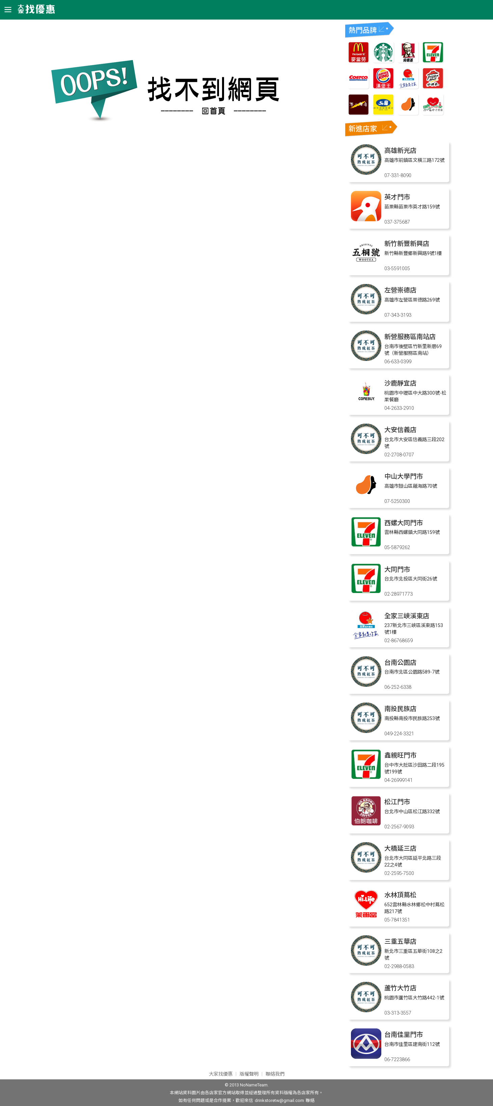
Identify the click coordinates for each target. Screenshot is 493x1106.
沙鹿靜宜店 (400, 383)
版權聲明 (249, 1074)
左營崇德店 (400, 290)
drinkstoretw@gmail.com (279, 1100)
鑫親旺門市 (400, 755)
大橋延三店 (400, 848)
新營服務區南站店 (410, 337)
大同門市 (397, 569)
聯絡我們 (275, 1074)
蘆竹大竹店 (400, 988)
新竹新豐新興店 (406, 244)
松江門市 (397, 802)
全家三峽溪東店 (406, 616)
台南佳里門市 (403, 1035)
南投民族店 (400, 709)
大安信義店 (400, 430)
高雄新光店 (400, 150)
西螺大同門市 (403, 523)
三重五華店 (400, 941)
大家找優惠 (220, 1074)
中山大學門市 (403, 476)
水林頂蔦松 (400, 895)
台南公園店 (400, 663)
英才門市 (397, 197)
